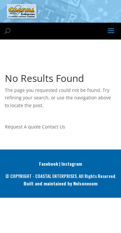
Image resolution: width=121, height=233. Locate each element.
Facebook (48, 163)
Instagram (71, 163)
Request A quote (23, 127)
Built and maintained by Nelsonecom (60, 183)
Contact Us (53, 127)
